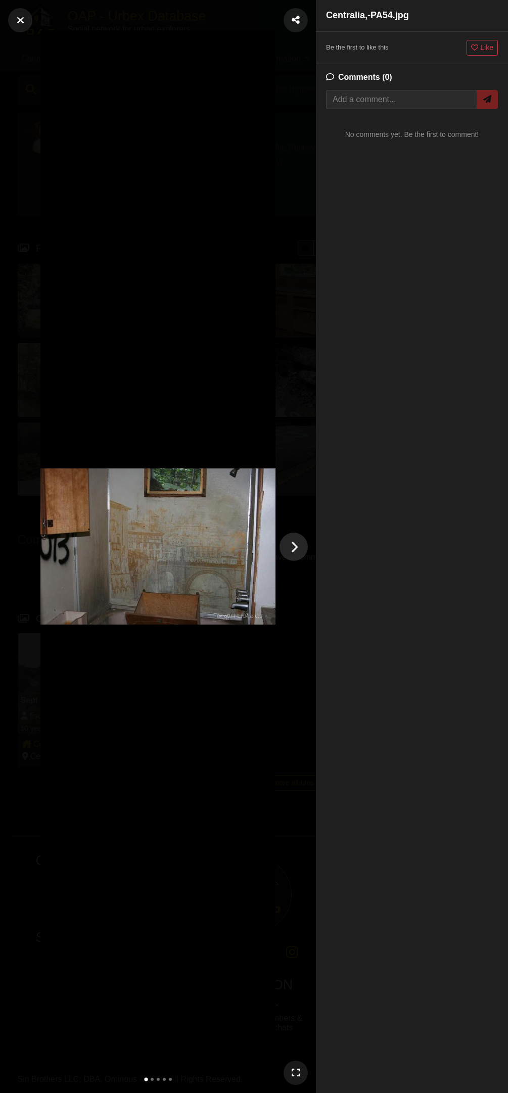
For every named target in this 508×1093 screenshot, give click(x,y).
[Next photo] (294, 547)
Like (482, 47)
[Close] (20, 20)
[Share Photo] (296, 20)
